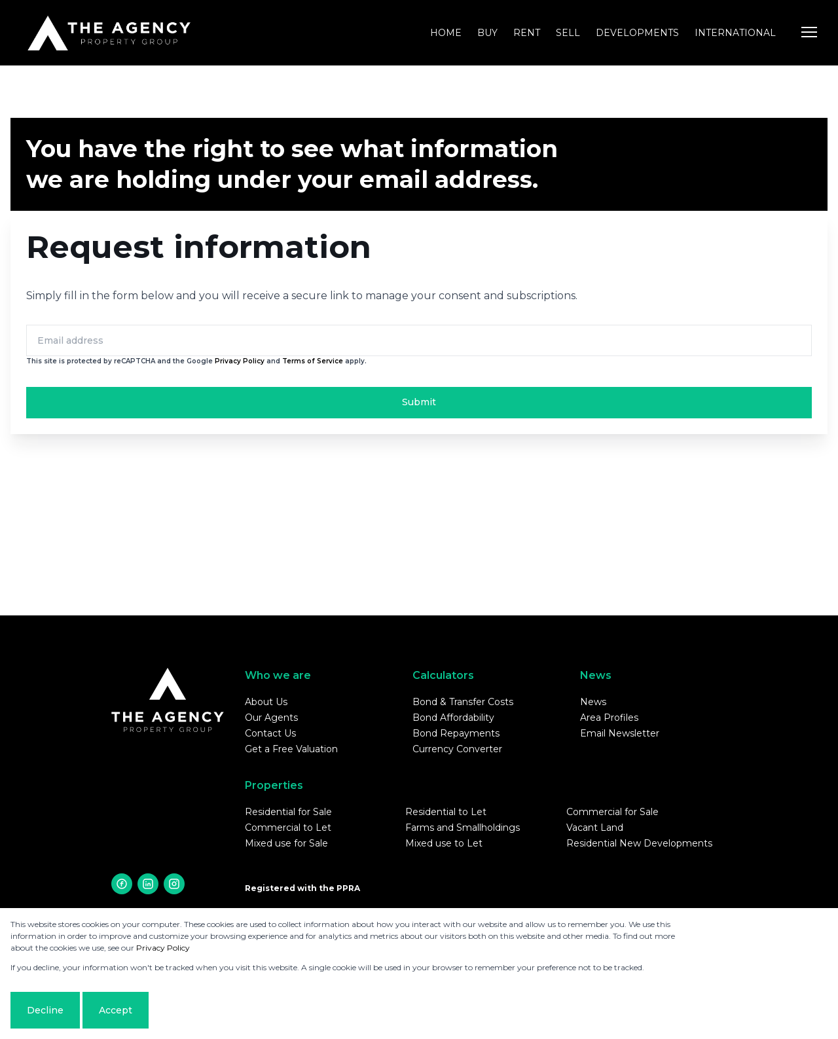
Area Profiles (609, 717)
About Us (266, 702)
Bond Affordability (453, 717)
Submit (419, 402)
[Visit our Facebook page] (121, 883)
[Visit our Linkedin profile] (147, 883)
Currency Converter (457, 749)
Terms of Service (312, 361)
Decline (45, 1010)
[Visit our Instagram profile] (174, 883)
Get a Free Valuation (291, 749)
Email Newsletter (619, 733)
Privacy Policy (239, 361)
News (593, 702)
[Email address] (419, 340)
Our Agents (271, 717)
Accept (115, 1010)
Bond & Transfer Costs (462, 702)
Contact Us (270, 733)
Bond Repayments (456, 733)
